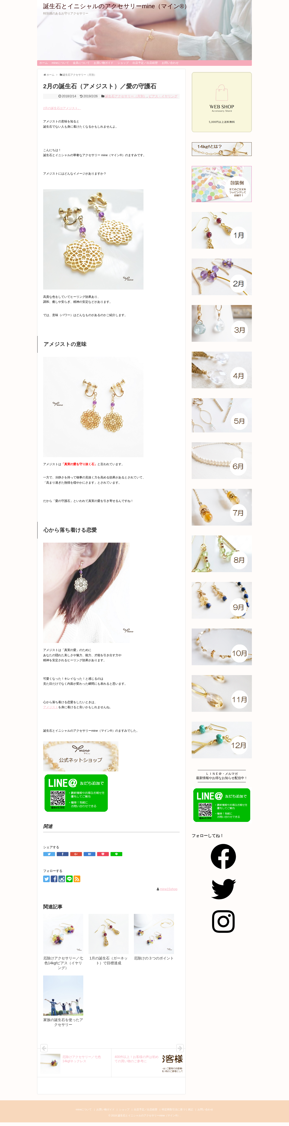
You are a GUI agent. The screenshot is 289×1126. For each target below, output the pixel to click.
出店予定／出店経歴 (145, 62)
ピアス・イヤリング (163, 96)
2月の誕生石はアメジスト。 (62, 108)
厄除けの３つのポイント (154, 958)
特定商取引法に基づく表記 (177, 1109)
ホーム (43, 62)
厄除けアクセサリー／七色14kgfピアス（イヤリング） (63, 963)
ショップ (123, 62)
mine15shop (168, 889)
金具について (81, 62)
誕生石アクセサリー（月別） (126, 96)
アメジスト (50, 707)
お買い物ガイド (103, 62)
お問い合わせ (170, 62)
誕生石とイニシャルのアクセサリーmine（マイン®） (116, 6)
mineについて (60, 62)
